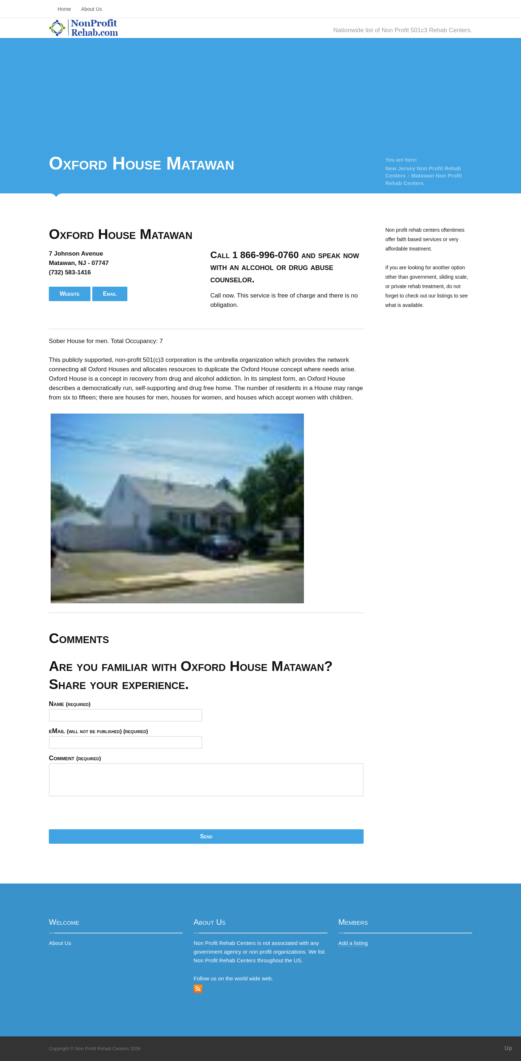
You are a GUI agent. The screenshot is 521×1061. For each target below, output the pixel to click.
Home (64, 9)
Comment (75, 758)
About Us (91, 9)
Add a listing (353, 943)
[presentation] (104, 815)
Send (206, 836)
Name (69, 703)
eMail (98, 731)
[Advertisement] (260, 97)
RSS (198, 988)
